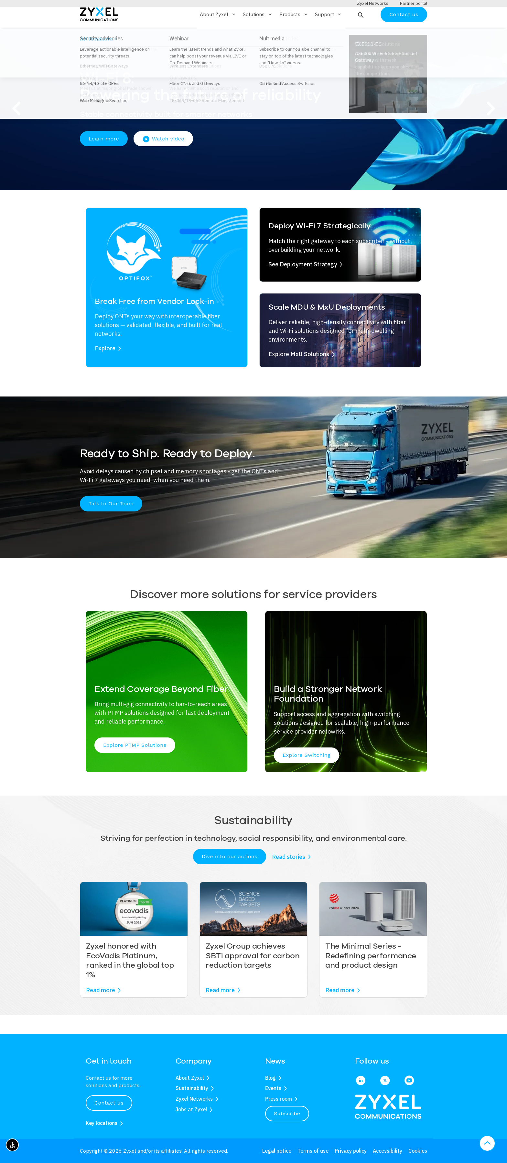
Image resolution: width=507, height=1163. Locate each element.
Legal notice (276, 1151)
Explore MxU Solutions (298, 373)
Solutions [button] (258, 33)
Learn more (104, 157)
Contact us (403, 33)
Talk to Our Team (111, 523)
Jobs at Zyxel (191, 1109)
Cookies (417, 1151)
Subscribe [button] (287, 1113)
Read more (100, 1009)
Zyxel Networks (194, 1099)
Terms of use (313, 1151)
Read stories (288, 875)
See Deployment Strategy (302, 283)
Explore (105, 367)
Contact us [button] (109, 1103)
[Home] (99, 32)
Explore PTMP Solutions (135, 764)
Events (273, 1088)
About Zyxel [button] (218, 33)
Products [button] (293, 33)
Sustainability (192, 1088)
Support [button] (328, 33)
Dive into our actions (229, 875)
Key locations (101, 1123)
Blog (270, 1078)
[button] (360, 33)
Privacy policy (351, 1151)
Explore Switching (306, 774)
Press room (278, 1099)
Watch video (163, 158)
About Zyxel (190, 1078)
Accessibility (387, 1151)
